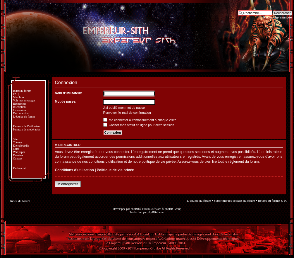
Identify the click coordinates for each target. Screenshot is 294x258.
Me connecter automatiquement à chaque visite (139, 120)
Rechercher (20, 103)
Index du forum (22, 90)
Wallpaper (19, 152)
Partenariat (19, 168)
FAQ (16, 94)
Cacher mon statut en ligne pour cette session (138, 125)
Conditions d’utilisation (74, 170)
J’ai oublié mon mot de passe (124, 107)
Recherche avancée (277, 17)
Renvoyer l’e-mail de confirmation (127, 112)
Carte (16, 148)
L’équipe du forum (24, 116)
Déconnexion (21, 113)
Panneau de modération (27, 129)
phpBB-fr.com (155, 212)
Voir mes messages (24, 100)
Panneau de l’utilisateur (27, 126)
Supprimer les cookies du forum (234, 200)
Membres (18, 97)
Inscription (19, 106)
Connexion (19, 110)
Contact (17, 158)
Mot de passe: (65, 101)
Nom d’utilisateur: (68, 93)
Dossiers (18, 155)
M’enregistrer (68, 184)
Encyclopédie (21, 145)
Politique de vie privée (115, 170)
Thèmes (18, 142)
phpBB (135, 209)
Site (15, 139)
